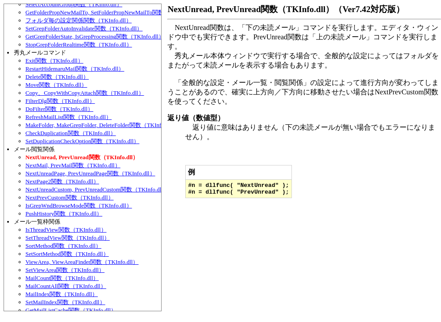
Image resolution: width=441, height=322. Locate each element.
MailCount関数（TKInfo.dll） (62, 278)
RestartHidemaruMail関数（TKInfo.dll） (74, 68)
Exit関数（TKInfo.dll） (54, 60)
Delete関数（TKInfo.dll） (57, 76)
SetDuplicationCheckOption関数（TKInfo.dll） (82, 141)
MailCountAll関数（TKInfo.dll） (65, 286)
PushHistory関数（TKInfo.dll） (63, 213)
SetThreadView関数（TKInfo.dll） (67, 237)
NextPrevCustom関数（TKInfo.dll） (69, 197)
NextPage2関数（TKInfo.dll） (62, 181)
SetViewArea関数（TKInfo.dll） (64, 270)
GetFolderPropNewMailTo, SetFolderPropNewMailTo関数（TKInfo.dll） (112, 12)
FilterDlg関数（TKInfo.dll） (60, 100)
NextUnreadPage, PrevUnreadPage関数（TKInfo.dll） (90, 173)
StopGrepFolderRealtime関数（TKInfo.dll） (78, 44)
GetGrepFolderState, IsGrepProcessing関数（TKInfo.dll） (94, 36)
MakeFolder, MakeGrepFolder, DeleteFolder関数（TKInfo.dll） (101, 125)
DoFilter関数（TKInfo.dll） (59, 109)
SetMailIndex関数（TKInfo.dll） (65, 302)
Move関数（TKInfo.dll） (56, 84)
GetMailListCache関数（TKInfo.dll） (70, 310)
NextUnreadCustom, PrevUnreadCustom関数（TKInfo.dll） (97, 189)
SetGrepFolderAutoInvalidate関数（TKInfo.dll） (83, 28)
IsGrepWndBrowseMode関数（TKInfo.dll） (78, 205)
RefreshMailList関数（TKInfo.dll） (68, 117)
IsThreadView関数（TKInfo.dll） (66, 229)
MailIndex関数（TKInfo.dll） (61, 294)
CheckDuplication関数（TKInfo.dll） (70, 133)
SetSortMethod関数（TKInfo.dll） (67, 253)
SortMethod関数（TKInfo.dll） (63, 245)
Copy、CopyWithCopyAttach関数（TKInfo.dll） (84, 92)
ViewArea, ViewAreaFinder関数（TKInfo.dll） (81, 261)
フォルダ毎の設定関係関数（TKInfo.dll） (78, 20)
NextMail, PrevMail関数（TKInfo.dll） (73, 165)
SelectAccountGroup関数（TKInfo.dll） (73, 4)
